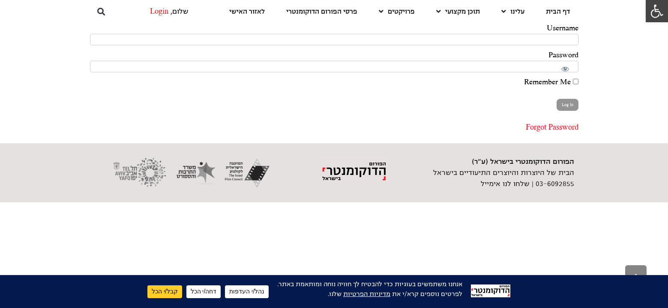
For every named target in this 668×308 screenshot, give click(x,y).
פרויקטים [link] (397, 11)
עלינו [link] (512, 11)
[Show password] (566, 67)
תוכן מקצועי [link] (458, 11)
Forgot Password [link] (552, 127)
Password (563, 55)
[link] (657, 11)
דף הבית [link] (558, 11)
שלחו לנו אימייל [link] (505, 184)
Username (562, 28)
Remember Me (551, 82)
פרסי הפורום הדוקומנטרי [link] (321, 11)
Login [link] (159, 11)
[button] (101, 11)
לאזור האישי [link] (247, 11)
